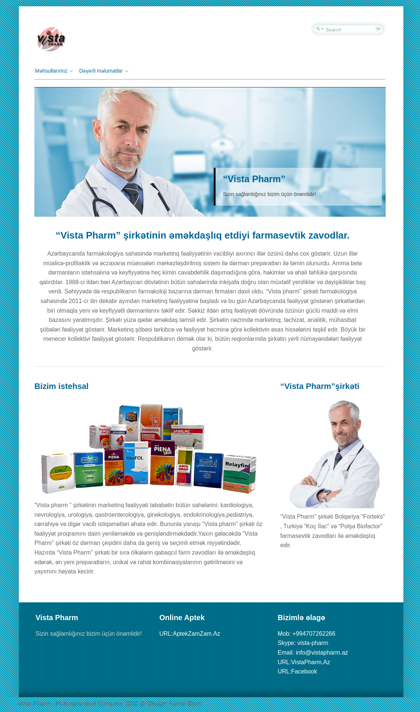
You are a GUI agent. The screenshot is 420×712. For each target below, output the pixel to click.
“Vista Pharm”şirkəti (319, 386)
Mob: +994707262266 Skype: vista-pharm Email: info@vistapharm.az (313, 643)
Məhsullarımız (53, 71)
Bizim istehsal (61, 386)
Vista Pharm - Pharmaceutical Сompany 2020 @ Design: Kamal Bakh (109, 704)
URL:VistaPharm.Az (304, 662)
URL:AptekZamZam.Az (189, 634)
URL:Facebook (297, 671)
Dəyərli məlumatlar (102, 71)
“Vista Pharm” (254, 179)
